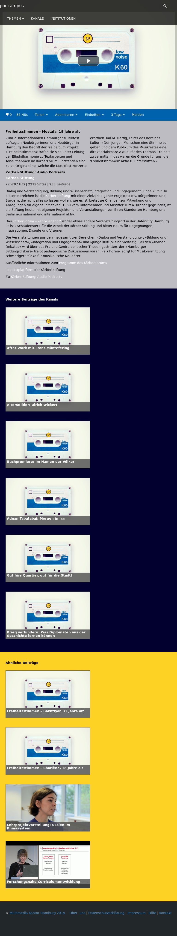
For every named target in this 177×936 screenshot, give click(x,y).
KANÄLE (37, 19)
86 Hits (22, 115)
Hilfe (152, 913)
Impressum (136, 913)
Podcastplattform (19, 270)
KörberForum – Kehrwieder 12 (37, 221)
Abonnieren (66, 115)
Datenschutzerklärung (106, 913)
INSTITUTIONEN (63, 19)
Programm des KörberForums (83, 263)
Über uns (77, 913)
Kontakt (165, 913)
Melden (138, 115)
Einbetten (94, 115)
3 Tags (118, 115)
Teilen (41, 115)
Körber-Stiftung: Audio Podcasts (36, 277)
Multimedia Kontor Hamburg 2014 (37, 913)
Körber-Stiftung (20, 178)
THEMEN (15, 19)
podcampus (12, 5)
